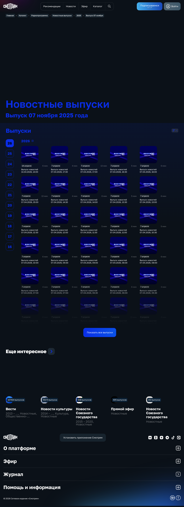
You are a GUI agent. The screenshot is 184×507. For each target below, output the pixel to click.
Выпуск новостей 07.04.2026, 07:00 (59, 292)
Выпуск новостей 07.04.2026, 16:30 (118, 171)
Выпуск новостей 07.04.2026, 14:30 (59, 202)
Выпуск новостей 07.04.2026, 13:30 (118, 202)
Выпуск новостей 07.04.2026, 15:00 (29, 202)
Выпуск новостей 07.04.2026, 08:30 (118, 262)
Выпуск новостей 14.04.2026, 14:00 (29, 171)
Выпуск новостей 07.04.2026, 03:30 (89, 323)
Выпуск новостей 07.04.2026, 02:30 (148, 323)
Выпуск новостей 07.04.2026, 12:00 (59, 232)
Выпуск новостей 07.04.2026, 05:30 (148, 292)
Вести (11, 410)
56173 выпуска (50, 401)
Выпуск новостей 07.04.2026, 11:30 (88, 232)
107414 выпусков (16, 401)
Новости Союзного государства (86, 414)
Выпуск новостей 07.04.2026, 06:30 (89, 292)
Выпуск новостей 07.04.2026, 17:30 (59, 171)
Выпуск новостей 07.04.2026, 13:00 (148, 202)
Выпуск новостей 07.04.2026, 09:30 (59, 262)
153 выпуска (154, 401)
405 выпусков (120, 401)
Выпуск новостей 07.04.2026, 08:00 (148, 262)
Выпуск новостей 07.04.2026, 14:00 (89, 202)
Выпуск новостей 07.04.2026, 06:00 (119, 292)
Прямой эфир (122, 410)
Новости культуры (56, 410)
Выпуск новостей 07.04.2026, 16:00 (148, 171)
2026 (33, 142)
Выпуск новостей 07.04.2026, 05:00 (30, 323)
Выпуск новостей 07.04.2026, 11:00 (118, 232)
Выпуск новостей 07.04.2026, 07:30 (29, 292)
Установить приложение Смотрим (82, 438)
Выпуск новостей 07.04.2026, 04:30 (59, 323)
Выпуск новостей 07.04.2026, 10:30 (148, 232)
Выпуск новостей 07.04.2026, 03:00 (119, 323)
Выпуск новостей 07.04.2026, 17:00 (89, 171)
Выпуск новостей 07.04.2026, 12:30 (29, 232)
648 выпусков (84, 401)
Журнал (91, 475)
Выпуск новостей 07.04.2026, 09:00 (89, 262)
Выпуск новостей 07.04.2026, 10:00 (29, 262)
